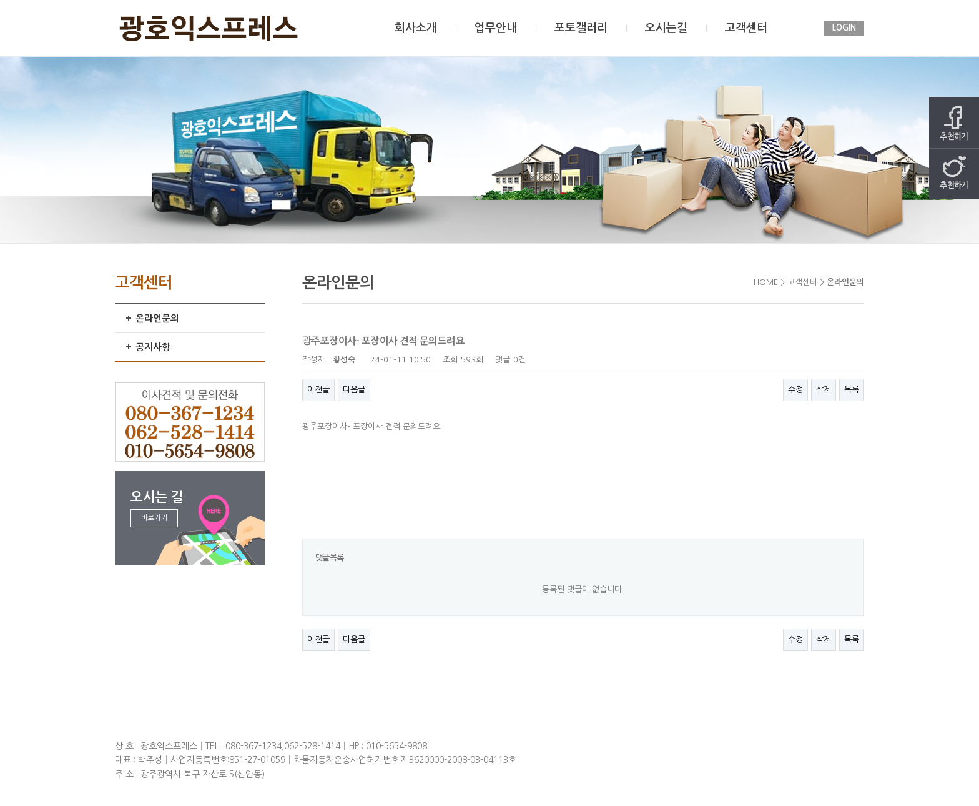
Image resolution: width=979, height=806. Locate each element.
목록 (851, 390)
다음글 (354, 390)
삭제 (823, 390)
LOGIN (844, 28)
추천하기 (954, 123)
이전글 (318, 390)
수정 (795, 390)
